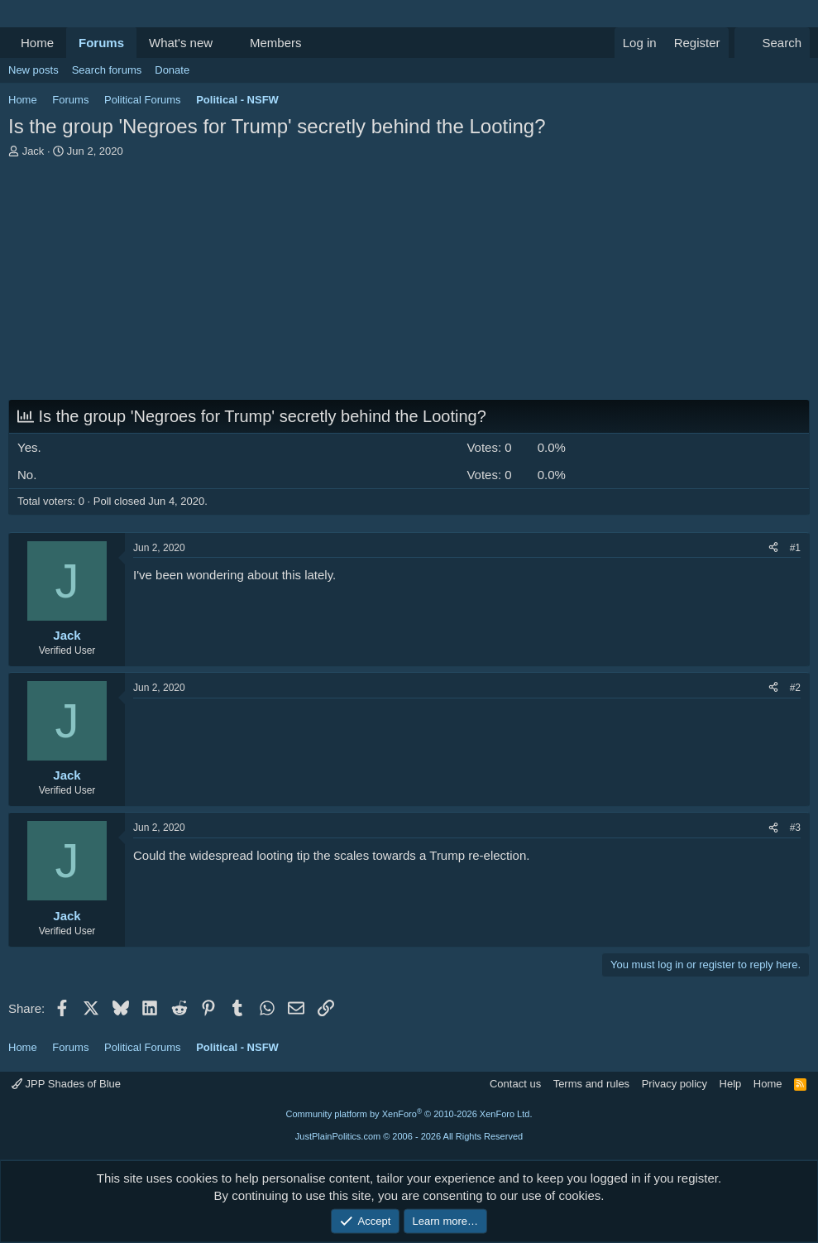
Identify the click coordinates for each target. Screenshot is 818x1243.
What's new (181, 43)
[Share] (773, 548)
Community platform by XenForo (409, 1114)
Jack (33, 151)
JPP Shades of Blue (66, 1083)
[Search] (772, 42)
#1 (795, 548)
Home (37, 43)
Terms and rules (591, 1083)
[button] (225, 42)
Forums (101, 43)
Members (276, 43)
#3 (795, 827)
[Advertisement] (409, 283)
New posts (33, 70)
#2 (795, 687)
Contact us (515, 1083)
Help (731, 1083)
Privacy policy (674, 1083)
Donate (172, 70)
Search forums (107, 70)
